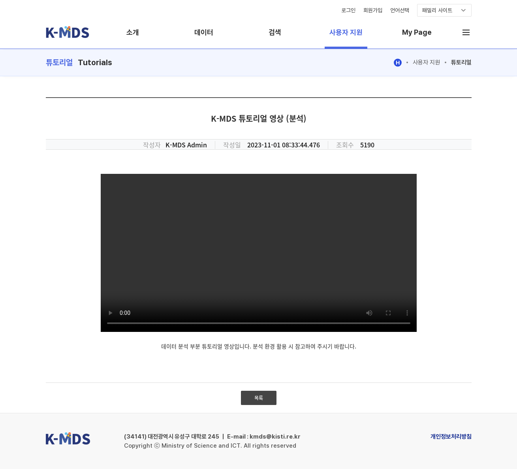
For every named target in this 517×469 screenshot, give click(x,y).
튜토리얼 (461, 62)
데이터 (203, 32)
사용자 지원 (346, 32)
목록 (258, 397)
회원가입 (372, 10)
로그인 (348, 10)
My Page (417, 32)
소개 (132, 32)
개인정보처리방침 (451, 436)
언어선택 (399, 10)
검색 (275, 32)
